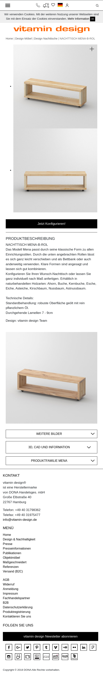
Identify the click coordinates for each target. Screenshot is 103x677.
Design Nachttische (46, 38)
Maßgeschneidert (15, 562)
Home (9, 38)
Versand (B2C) (13, 571)
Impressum (10, 593)
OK (92, 19)
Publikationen (12, 553)
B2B (6, 602)
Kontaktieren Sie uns (17, 616)
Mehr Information (78, 18)
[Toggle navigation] (7, 5)
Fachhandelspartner (16, 598)
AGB (6, 579)
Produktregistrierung (16, 611)
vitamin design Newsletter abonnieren (50, 636)
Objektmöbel (11, 557)
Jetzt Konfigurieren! (51, 224)
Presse (7, 544)
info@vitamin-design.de (20, 519)
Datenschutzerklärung (18, 607)
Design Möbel (23, 38)
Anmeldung (10, 589)
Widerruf (8, 584)
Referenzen (11, 566)
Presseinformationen (17, 548)
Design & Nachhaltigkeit (19, 539)
